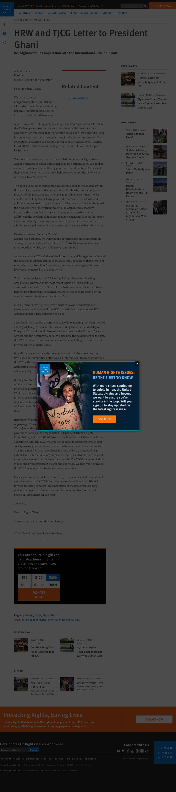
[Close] (137, 363)
